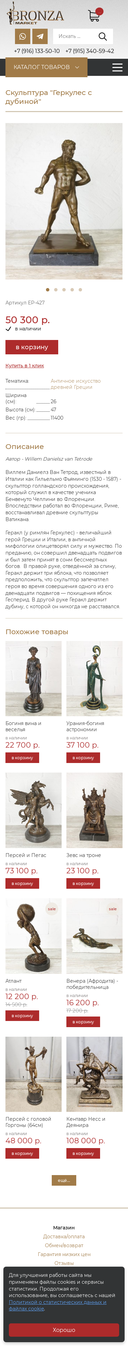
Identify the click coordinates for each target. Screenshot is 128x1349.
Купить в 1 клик (24, 366)
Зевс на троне (83, 855)
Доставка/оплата (64, 1237)
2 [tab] (56, 289)
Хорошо (64, 1330)
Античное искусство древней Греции (76, 384)
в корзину (32, 347)
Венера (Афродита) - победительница (92, 984)
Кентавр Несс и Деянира (86, 1122)
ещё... (64, 1180)
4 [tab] (72, 289)
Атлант (13, 981)
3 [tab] (64, 289)
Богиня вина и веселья (23, 726)
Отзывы (64, 1263)
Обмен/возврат (64, 1245)
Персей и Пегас (25, 855)
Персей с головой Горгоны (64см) (28, 1122)
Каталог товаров (42, 67)
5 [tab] (80, 289)
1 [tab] (47, 289)
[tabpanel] (64, 201)
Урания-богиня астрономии (85, 726)
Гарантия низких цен (64, 1254)
